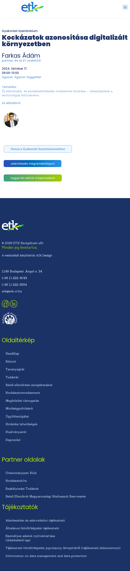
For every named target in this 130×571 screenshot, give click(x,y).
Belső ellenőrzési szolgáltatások (29, 385)
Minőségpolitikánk (19, 408)
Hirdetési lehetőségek (21, 424)
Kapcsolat (13, 440)
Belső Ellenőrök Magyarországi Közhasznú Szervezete (46, 496)
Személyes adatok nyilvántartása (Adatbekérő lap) (30, 538)
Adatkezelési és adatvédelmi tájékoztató (35, 520)
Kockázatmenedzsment (23, 393)
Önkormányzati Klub (21, 473)
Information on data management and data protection (46, 556)
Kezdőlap (12, 353)
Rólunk (11, 361)
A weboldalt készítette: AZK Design (27, 255)
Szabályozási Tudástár (22, 488)
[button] (125, 7)
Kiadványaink (16, 432)
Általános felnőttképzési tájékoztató (32, 528)
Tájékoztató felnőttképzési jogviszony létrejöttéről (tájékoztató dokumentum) (63, 548)
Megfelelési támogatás (22, 400)
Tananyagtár (15, 369)
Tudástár (12, 377)
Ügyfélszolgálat (17, 416)
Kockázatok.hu (16, 480)
